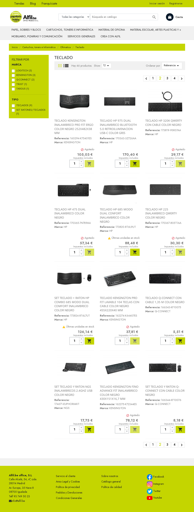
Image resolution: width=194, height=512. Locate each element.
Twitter (154, 491)
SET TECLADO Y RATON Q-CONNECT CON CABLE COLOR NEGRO (165, 391)
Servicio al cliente (65, 476)
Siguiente (182, 79)
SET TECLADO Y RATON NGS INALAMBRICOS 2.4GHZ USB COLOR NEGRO (73, 391)
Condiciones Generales (69, 498)
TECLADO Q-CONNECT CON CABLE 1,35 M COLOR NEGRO (165, 300)
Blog (33, 3)
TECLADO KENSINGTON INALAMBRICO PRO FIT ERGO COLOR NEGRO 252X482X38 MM (73, 127)
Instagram (155, 484)
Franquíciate (49, 3)
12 (106, 65)
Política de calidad (111, 487)
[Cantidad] (74, 163)
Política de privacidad (68, 487)
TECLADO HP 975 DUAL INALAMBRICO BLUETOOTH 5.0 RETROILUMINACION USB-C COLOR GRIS (118, 127)
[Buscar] (124, 17)
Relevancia (172, 65)
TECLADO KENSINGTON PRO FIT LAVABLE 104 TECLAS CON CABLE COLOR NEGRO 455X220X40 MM (119, 304)
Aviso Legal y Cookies (68, 481)
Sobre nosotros (109, 476)
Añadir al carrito (89, 163)
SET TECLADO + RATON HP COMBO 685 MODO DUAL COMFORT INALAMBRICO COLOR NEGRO (71, 304)
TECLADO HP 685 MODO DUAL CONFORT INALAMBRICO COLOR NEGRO (116, 215)
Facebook (155, 477)
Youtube (154, 498)
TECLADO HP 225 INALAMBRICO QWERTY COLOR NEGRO (161, 213)
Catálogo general (111, 481)
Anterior (146, 79)
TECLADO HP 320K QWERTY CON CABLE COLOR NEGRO (163, 123)
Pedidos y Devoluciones (69, 492)
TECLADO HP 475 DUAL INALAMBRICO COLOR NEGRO (70, 213)
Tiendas (19, 3)
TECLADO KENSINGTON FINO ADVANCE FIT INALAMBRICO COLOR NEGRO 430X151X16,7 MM (119, 393)
